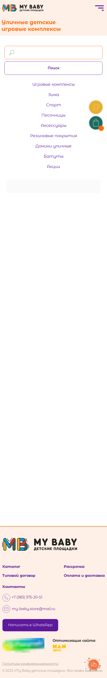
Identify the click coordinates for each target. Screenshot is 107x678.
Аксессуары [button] (53, 125)
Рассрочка (74, 567)
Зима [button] (53, 94)
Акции (53, 166)
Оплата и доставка (84, 575)
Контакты (13, 587)
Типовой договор (18, 575)
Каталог (11, 567)
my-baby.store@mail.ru (33, 609)
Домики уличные (53, 146)
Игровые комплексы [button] (53, 84)
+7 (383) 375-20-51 (27, 597)
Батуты (54, 156)
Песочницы (53, 115)
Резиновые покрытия (53, 135)
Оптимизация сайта (74, 640)
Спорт (53, 105)
